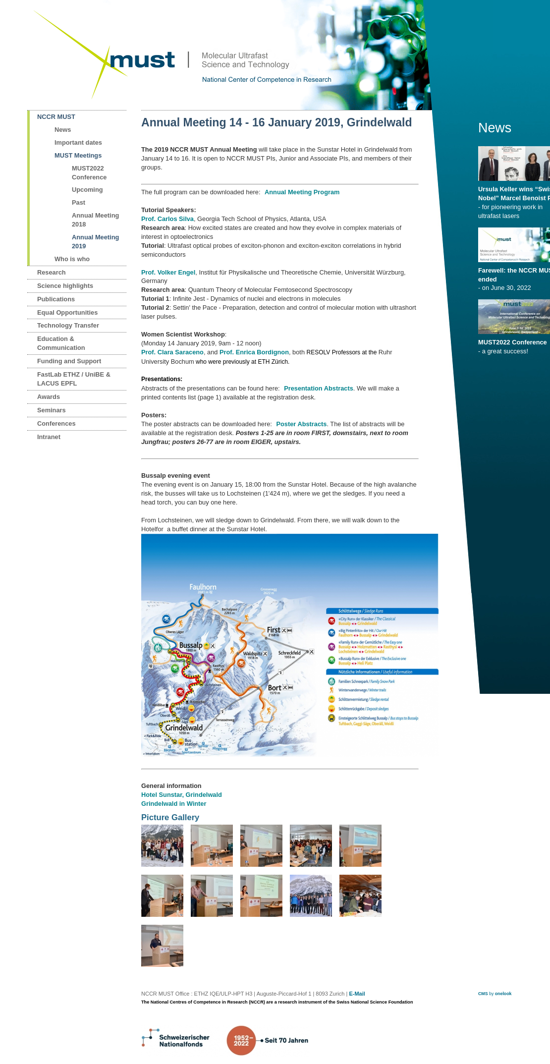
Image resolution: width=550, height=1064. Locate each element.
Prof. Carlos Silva (167, 219)
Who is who (72, 259)
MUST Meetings (78, 155)
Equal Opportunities (67, 312)
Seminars (51, 410)
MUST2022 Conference (89, 173)
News (63, 129)
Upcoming (87, 189)
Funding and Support (69, 361)
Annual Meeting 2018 (95, 220)
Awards (48, 396)
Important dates (78, 142)
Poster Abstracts (301, 424)
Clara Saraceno (180, 352)
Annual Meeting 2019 (95, 241)
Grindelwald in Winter (173, 803)
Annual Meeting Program (302, 192)
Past (78, 202)
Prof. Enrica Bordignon (254, 352)
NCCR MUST (56, 116)
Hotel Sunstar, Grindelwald (181, 794)
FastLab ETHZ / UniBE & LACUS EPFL (73, 379)
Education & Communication (61, 343)
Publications (56, 299)
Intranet (48, 437)
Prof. (148, 352)
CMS (483, 993)
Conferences (56, 423)
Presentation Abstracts (318, 388)
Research (51, 272)
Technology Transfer (68, 325)
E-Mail (357, 994)
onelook (503, 993)
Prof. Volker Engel (168, 272)
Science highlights (65, 285)
